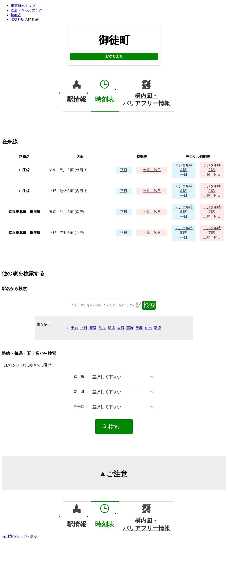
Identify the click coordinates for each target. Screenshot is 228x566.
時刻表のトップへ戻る (19, 536)
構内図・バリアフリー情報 (146, 99)
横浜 (111, 328)
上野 (83, 328)
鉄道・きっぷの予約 (26, 10)
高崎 (129, 328)
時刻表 (16, 15)
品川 (102, 328)
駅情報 (76, 99)
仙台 (148, 328)
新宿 (92, 328)
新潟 (157, 328)
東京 (74, 328)
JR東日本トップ (23, 5)
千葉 (139, 328)
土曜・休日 (152, 170)
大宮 (120, 328)
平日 (123, 170)
